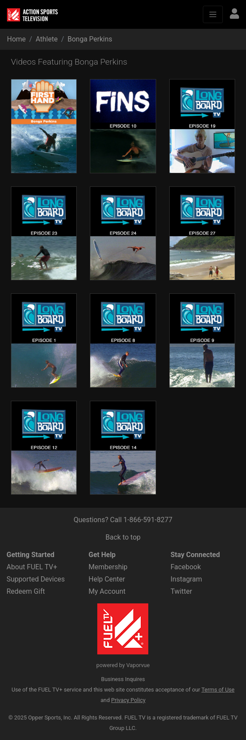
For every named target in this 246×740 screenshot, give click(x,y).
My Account (107, 591)
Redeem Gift (26, 591)
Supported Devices (36, 579)
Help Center (107, 579)
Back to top (123, 537)
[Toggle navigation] (213, 14)
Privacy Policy (128, 700)
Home (16, 39)
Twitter (181, 591)
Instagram (186, 579)
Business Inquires (123, 679)
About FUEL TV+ (32, 567)
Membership (108, 567)
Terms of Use (218, 689)
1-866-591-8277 (147, 520)
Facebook (186, 567)
